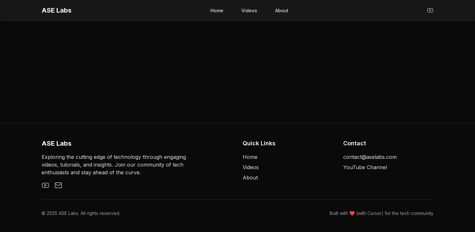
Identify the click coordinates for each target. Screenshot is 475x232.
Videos (249, 10)
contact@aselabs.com (370, 157)
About (281, 10)
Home (216, 10)
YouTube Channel (365, 167)
